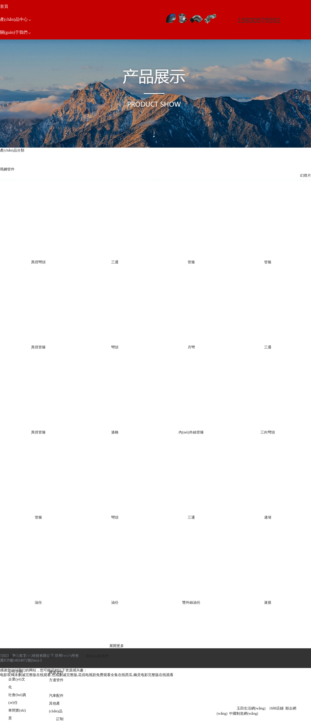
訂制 (59, 719)
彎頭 (114, 347)
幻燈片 (305, 175)
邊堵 (267, 517)
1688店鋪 (276, 708)
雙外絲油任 (191, 602)
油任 (38, 602)
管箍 (191, 262)
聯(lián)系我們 (97, 656)
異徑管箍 (38, 347)
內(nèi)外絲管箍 (191, 432)
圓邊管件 (56, 672)
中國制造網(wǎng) (243, 713)
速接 (267, 602)
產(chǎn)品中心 (61, 656)
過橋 (114, 432)
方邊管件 (56, 680)
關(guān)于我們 (21, 656)
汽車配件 (56, 696)
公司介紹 (15, 671)
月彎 (191, 347)
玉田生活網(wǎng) (251, 708)
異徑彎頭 (38, 262)
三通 (114, 262)
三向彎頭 (267, 432)
